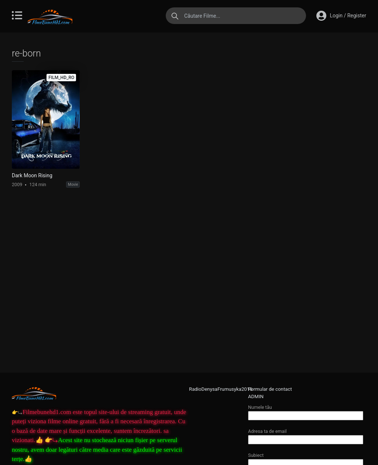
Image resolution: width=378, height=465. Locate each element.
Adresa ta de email (305, 435)
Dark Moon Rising (32, 175)
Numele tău (305, 411)
